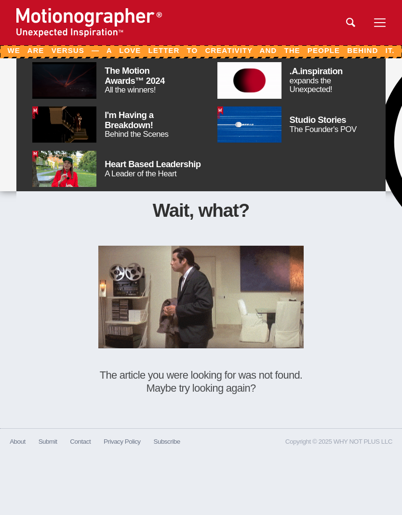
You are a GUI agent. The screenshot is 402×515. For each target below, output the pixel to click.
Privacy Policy (122, 441)
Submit (48, 441)
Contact (80, 441)
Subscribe (166, 441)
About (18, 441)
